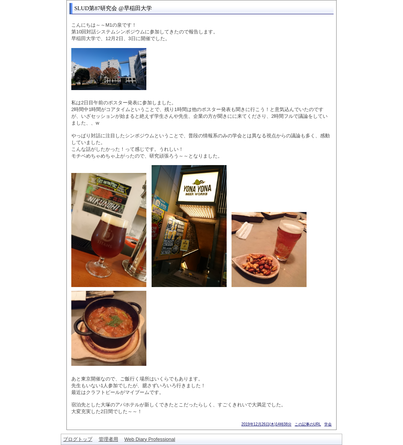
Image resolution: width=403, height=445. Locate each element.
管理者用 (108, 439)
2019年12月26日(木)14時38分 (266, 424)
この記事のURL (308, 424)
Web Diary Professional (149, 439)
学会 (328, 424)
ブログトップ (77, 439)
